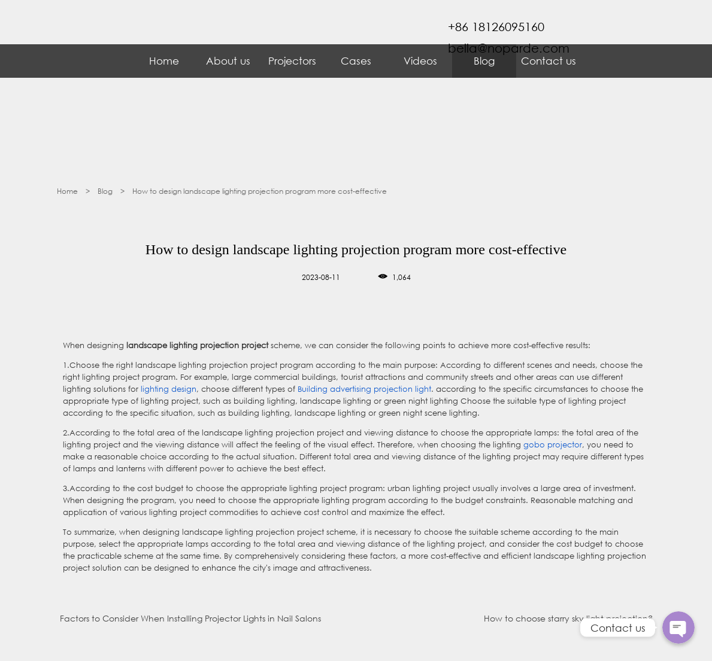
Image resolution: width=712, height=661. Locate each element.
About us (228, 60)
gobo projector (552, 445)
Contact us (548, 60)
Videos (420, 60)
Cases (356, 60)
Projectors (292, 60)
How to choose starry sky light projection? (568, 618)
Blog (484, 60)
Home (164, 60)
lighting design (168, 389)
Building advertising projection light (364, 389)
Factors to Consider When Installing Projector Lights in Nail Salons (190, 618)
